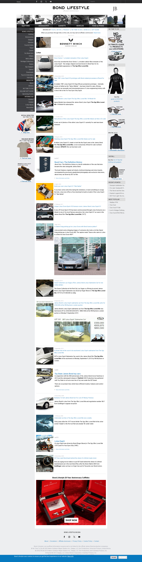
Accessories (29, 37)
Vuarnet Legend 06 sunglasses (120, 193)
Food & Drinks (28, 45)
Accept (114, 558)
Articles (31, 86)
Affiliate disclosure (65, 541)
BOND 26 (87, 30)
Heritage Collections (26, 61)
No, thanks (123, 558)
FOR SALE (30, 78)
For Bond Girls (28, 53)
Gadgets (30, 40)
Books (31, 64)
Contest (30, 99)
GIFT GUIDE (95, 30)
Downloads (29, 72)
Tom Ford (113, 205)
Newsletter (29, 107)
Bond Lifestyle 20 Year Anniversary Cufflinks (70, 478)
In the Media (29, 105)
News (31, 83)
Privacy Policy (77, 541)
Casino (31, 50)
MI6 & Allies (29, 59)
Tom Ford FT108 (115, 208)
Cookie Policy (87, 541)
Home (18, 2)
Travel (31, 48)
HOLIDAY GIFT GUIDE (26, 91)
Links (31, 110)
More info (70, 557)
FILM (53, 30)
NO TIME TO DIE (28, 88)
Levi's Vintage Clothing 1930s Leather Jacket (124, 210)
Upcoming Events (27, 94)
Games (31, 69)
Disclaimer (53, 541)
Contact (31, 102)
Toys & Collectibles (27, 75)
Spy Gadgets (29, 67)
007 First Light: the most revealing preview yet (124, 196)
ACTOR (59, 30)
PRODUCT (66, 30)
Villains (31, 56)
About (46, 541)
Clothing (30, 34)
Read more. (97, 33)
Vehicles (30, 42)
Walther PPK (114, 202)
